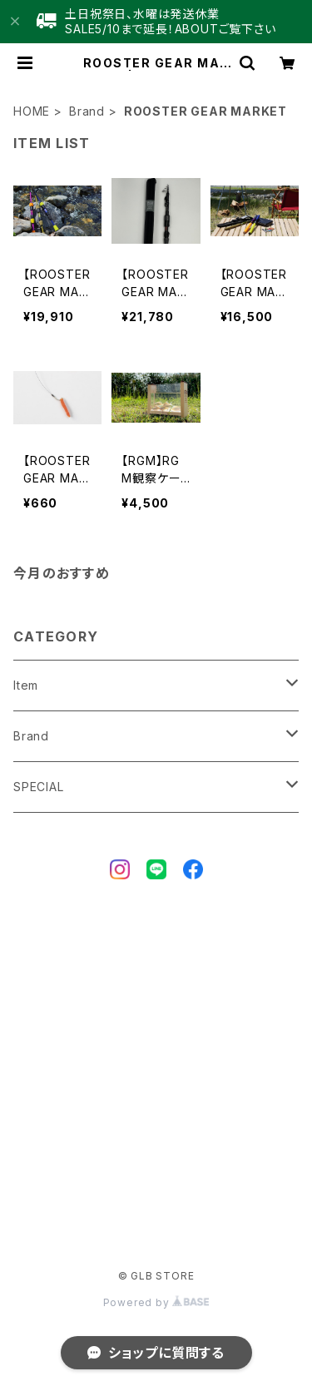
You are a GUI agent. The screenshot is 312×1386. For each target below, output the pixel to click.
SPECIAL (38, 787)
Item (25, 685)
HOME (31, 111)
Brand (87, 111)
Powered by (156, 1302)
